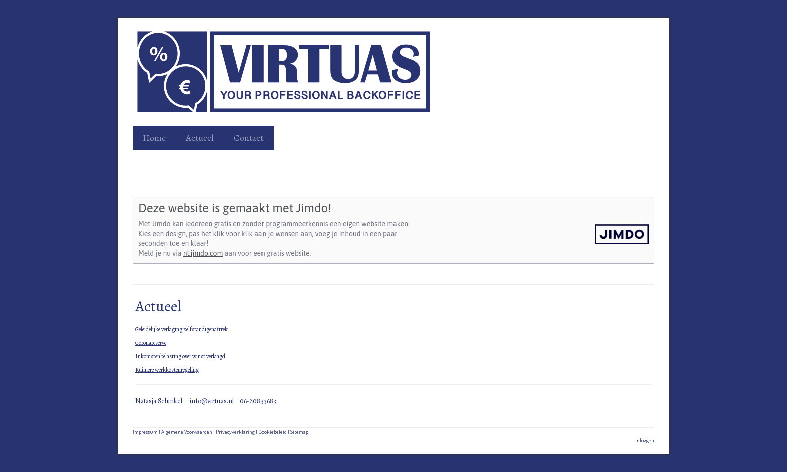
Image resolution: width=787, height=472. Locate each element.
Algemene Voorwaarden (186, 431)
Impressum (145, 431)
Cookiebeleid (272, 431)
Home (154, 138)
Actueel (200, 138)
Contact (249, 138)
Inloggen (644, 440)
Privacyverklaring (235, 431)
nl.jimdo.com (203, 253)
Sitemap (299, 431)
